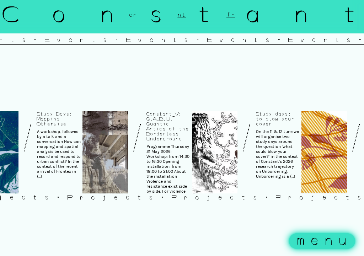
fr (230, 15)
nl (181, 15)
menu (324, 241)
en (133, 15)
